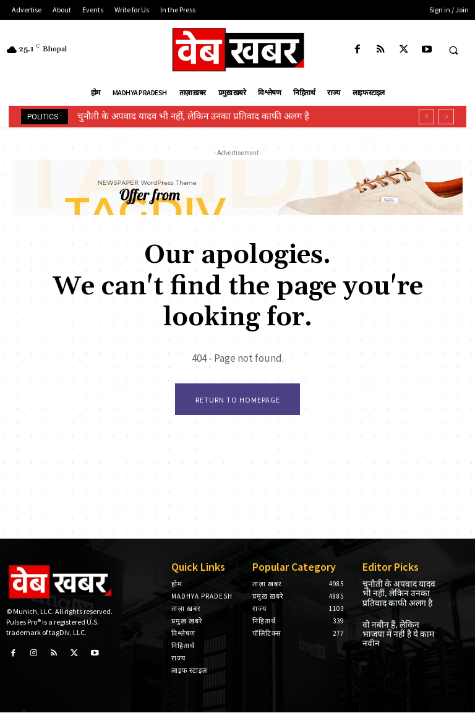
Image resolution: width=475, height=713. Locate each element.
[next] (446, 116)
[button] (453, 50)
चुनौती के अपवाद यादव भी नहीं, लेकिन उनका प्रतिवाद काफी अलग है (193, 116)
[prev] (426, 116)
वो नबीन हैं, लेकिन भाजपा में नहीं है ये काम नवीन (400, 626)
